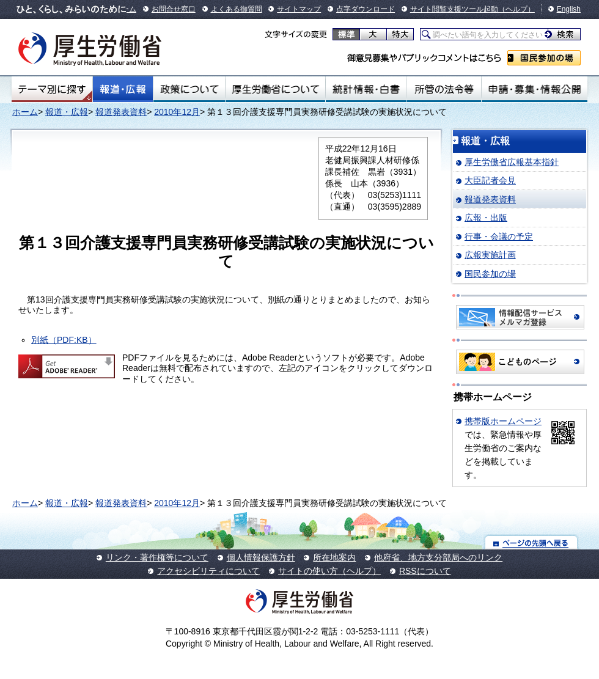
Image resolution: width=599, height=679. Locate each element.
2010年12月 (177, 112)
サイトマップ (299, 9)
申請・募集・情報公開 (534, 89)
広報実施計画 (490, 255)
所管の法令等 (443, 89)
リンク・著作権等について (157, 557)
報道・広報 (123, 89)
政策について (189, 89)
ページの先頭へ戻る (531, 542)
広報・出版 (486, 217)
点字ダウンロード (365, 9)
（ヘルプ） (516, 9)
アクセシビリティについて (208, 571)
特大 (400, 34)
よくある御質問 (236, 9)
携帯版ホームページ (503, 421)
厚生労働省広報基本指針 (512, 162)
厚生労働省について (276, 89)
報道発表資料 (121, 112)
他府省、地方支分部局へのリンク (438, 557)
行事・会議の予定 (499, 236)
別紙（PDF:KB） (64, 340)
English (569, 9)
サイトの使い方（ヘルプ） (329, 571)
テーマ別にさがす (52, 89)
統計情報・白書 (366, 89)
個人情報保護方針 (261, 557)
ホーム (25, 112)
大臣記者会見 (490, 180)
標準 (346, 34)
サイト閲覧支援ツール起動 (454, 9)
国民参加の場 (544, 57)
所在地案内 (334, 557)
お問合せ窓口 (174, 9)
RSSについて (425, 571)
